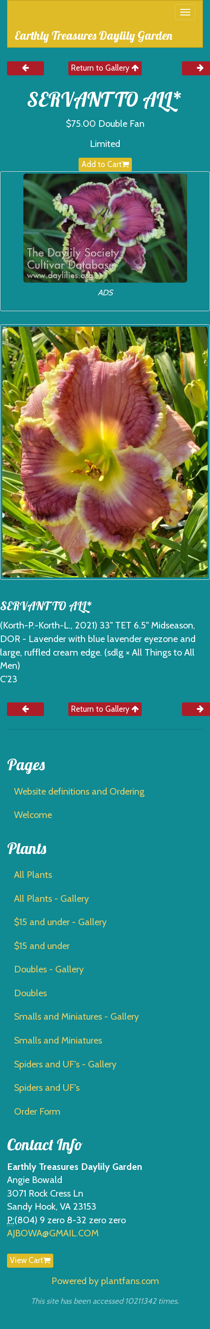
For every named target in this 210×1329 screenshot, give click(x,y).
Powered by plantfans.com (105, 1280)
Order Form (37, 1111)
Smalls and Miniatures (58, 1040)
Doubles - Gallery (49, 969)
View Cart (30, 1260)
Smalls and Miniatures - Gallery (76, 1016)
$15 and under (42, 945)
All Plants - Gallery (51, 898)
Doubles (30, 993)
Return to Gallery (105, 68)
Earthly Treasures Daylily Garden (93, 35)
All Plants (33, 874)
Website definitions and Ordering (79, 791)
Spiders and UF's (47, 1087)
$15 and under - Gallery (60, 921)
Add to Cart (105, 164)
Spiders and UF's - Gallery (65, 1064)
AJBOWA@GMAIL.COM (53, 1233)
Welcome (33, 814)
